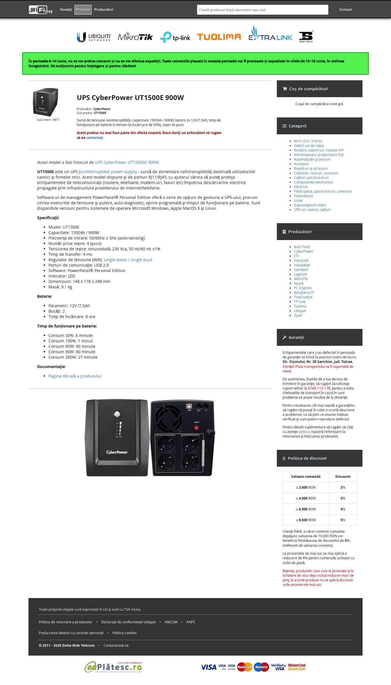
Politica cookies (124, 632)
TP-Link (299, 301)
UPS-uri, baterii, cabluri (312, 209)
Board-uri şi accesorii (311, 168)
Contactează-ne (116, 645)
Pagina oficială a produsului (75, 376)
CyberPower (303, 251)
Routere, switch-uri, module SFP (319, 150)
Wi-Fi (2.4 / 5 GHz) (308, 141)
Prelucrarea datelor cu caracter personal (71, 632)
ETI (296, 255)
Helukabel (302, 265)
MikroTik (301, 278)
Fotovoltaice (303, 195)
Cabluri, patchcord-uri (311, 177)
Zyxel (298, 315)
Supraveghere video (310, 205)
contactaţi (94, 137)
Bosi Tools (302, 246)
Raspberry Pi (304, 292)
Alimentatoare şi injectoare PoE (319, 154)
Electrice (301, 186)
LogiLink (300, 274)
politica (304, 431)
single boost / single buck (128, 259)
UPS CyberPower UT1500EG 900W (126, 162)
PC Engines (303, 287)
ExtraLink (301, 260)
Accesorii (301, 163)
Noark (299, 283)
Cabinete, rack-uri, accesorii (316, 173)
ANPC (191, 622)
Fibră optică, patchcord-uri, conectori (323, 191)
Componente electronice (313, 182)
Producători (103, 10)
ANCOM (171, 622)
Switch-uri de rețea (309, 145)
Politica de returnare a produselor (65, 622)
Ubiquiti (300, 310)
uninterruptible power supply (108, 171)
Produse (83, 10)
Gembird (301, 269)
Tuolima (300, 306)
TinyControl (303, 297)
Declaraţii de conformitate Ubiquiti (128, 622)
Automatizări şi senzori (312, 159)
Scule (298, 200)
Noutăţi (66, 10)
